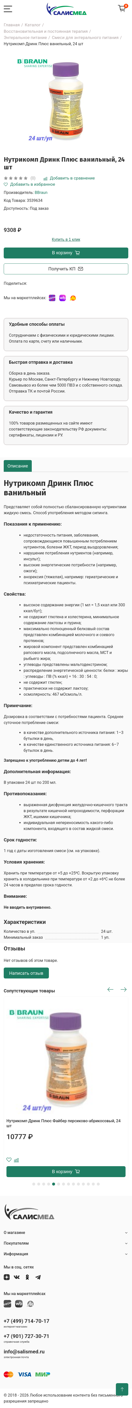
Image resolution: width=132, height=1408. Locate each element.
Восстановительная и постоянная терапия (46, 31)
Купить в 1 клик (66, 239)
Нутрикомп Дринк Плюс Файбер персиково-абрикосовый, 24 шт (63, 1123)
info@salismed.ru (24, 1352)
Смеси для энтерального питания (85, 37)
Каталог (33, 24)
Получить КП (66, 269)
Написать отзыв (26, 973)
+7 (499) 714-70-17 (26, 1321)
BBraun (41, 192)
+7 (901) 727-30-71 (26, 1336)
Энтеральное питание (25, 37)
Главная (12, 24)
